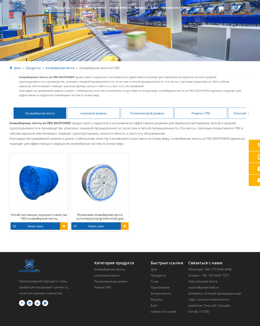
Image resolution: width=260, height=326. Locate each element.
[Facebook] (22, 276)
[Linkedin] (30, 276)
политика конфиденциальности (216, 306)
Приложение (160, 260)
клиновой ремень (93, 86)
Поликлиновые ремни (110, 254)
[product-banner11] (130, 30)
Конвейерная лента (40, 86)
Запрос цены (27, 199)
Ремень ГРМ (201, 86)
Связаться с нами (163, 285)
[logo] (29, 239)
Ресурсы (157, 272)
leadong (170, 306)
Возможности (161, 266)
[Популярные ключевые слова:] (227, 7)
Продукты (158, 248)
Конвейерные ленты (109, 242)
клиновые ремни (106, 248)
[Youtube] (37, 276)
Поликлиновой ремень (147, 86)
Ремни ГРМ (102, 260)
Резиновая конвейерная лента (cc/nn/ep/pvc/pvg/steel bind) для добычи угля (99, 189)
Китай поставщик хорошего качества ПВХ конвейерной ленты (39, 189)
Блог (154, 278)
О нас (155, 254)
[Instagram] (45, 276)
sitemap (185, 306)
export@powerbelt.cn (203, 260)
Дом (154, 242)
